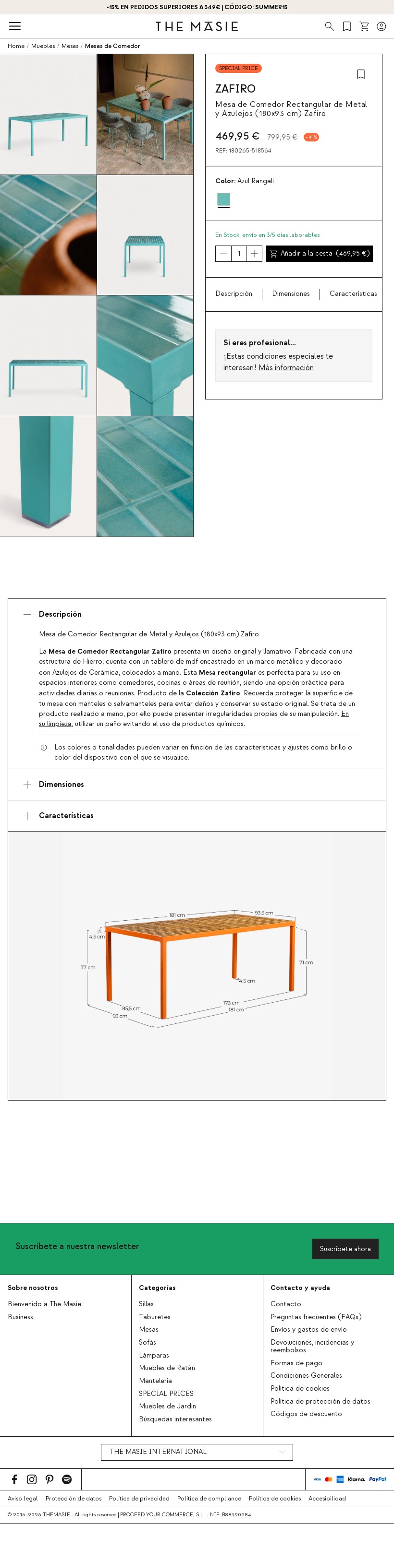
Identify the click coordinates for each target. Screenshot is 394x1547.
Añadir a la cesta (319, 253)
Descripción (233, 294)
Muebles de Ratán (167, 1368)
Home (16, 46)
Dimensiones (291, 294)
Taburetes (155, 1317)
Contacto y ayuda (300, 1287)
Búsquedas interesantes (175, 1419)
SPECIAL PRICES (166, 1394)
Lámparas (154, 1355)
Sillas (146, 1304)
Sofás (147, 1342)
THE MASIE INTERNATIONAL (158, 1452)
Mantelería (155, 1381)
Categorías (157, 1287)
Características (353, 294)
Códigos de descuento (306, 1414)
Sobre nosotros (33, 1287)
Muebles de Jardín (167, 1406)
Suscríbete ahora (345, 1249)
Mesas (149, 1329)
